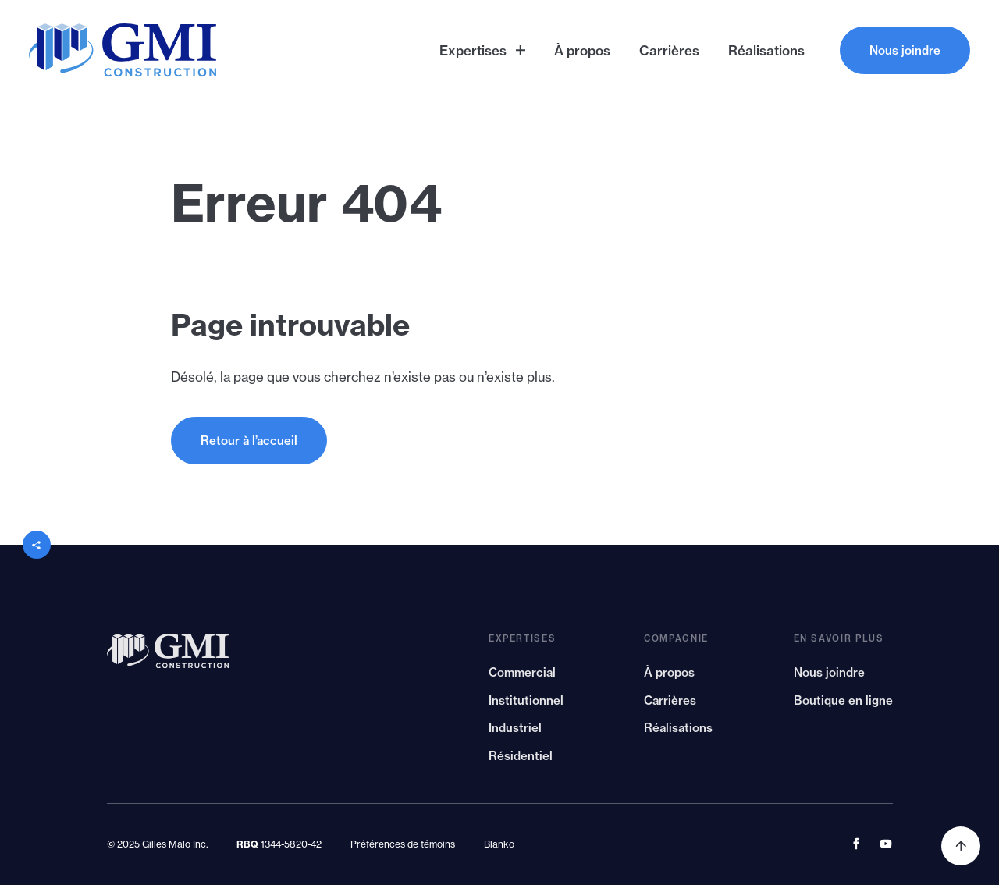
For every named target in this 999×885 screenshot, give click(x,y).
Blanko (499, 844)
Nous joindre (829, 677)
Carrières (670, 705)
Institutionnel (526, 705)
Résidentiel (521, 761)
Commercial (522, 677)
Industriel (515, 733)
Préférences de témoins (402, 844)
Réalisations (678, 733)
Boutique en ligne (843, 705)
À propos (669, 677)
